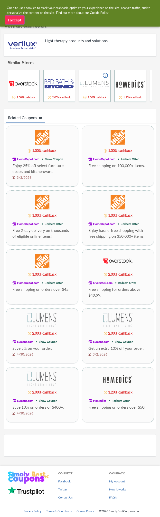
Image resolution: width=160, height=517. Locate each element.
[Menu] (6, 7)
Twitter (62, 489)
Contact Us (65, 497)
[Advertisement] (80, 445)
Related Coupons (25, 118)
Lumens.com (25, 342)
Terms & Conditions (59, 511)
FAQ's (113, 497)
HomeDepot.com (28, 159)
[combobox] (84, 6)
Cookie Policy (85, 511)
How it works (117, 489)
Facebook (64, 481)
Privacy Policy (32, 511)
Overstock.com (103, 283)
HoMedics (99, 401)
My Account (117, 481)
